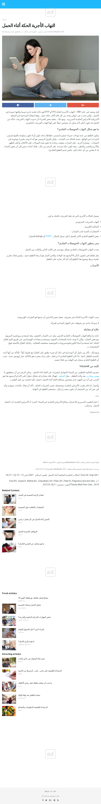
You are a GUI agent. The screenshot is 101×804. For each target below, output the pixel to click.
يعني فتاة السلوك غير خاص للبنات (31, 659)
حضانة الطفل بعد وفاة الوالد (29, 695)
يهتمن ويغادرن (92, 376)
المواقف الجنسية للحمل (27, 531)
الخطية (62, 376)
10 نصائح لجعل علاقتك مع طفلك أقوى (33, 598)
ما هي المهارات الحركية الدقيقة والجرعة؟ (34, 617)
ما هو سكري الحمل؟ (26, 641)
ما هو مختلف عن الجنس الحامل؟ (31, 544)
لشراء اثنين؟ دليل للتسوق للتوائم (31, 629)
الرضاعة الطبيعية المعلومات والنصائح (33, 707)
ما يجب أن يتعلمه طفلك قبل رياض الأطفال (35, 683)
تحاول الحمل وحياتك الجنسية (29, 605)
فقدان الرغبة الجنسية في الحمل (31, 495)
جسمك (4, 19)
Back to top (50, 791)
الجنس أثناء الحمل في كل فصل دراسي (33, 519)
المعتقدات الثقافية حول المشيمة (31, 507)
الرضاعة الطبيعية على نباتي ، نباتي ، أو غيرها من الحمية (40, 671)
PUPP (49, 236)
